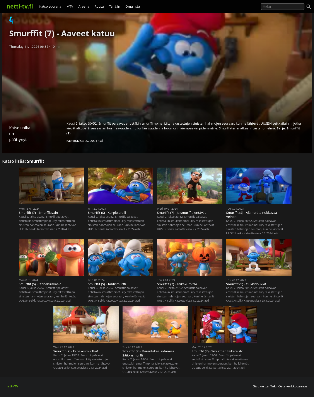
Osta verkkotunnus (292, 386)
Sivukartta (261, 386)
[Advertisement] (157, 83)
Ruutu (99, 6)
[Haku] (309, 7)
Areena (83, 6)
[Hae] (282, 6)
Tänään (114, 6)
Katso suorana (50, 6)
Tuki (273, 386)
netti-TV (11, 386)
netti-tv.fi (20, 6)
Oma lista (132, 6)
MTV (70, 6)
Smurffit (35, 161)
